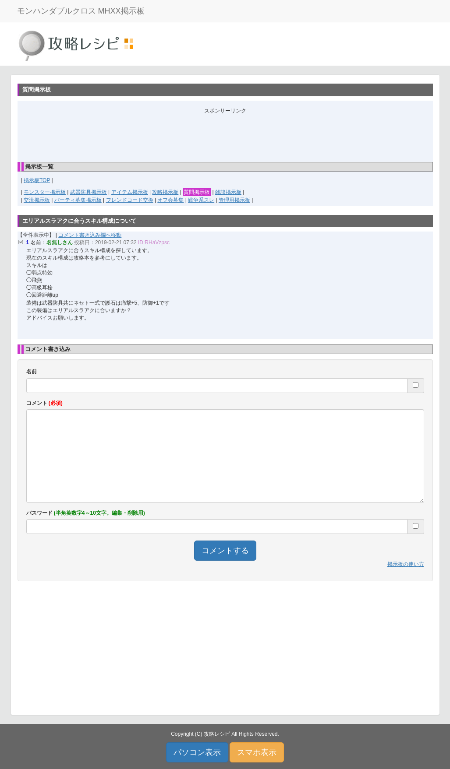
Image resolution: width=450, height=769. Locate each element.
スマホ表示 (256, 752)
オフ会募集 (170, 200)
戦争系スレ (201, 200)
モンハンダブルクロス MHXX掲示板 (81, 11)
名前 (31, 372)
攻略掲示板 (165, 192)
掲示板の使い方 (405, 564)
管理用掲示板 (234, 200)
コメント (44, 403)
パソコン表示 (197, 752)
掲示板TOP (37, 180)
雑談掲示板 (228, 192)
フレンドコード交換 (129, 200)
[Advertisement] (225, 134)
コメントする (225, 550)
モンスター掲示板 (45, 192)
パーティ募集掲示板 (78, 200)
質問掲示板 (197, 192)
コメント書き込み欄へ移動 (89, 235)
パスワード (85, 513)
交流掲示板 (37, 200)
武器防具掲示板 (88, 192)
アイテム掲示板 (129, 192)
